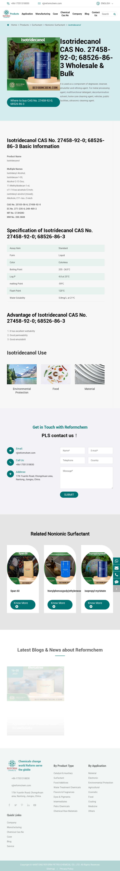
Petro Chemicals (62, 808)
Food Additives (61, 784)
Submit (69, 494)
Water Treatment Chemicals (67, 789)
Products (14, 14)
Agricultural (94, 789)
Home (14, 25)
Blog (87, 14)
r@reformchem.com (50, 3)
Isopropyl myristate (95, 590)
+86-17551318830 (18, 3)
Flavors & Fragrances (64, 794)
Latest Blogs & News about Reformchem (60, 652)
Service (10, 848)
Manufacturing (43, 14)
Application (27, 14)
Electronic (93, 780)
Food (56, 389)
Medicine (92, 808)
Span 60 (14, 590)
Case (55, 14)
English (105, 3)
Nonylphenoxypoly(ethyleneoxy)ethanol (60, 590)
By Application (97, 768)
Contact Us (96, 14)
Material (90, 389)
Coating (92, 803)
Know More (21, 604)
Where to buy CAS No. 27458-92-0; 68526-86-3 (31, 102)
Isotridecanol (74, 25)
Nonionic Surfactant (55, 25)
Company (77, 14)
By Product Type (64, 768)
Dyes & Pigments (62, 799)
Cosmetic (93, 794)
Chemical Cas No (65, 14)
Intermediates (60, 803)
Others (91, 813)
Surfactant (37, 25)
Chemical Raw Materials (65, 813)
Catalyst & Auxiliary (63, 775)
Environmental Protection (22, 390)
